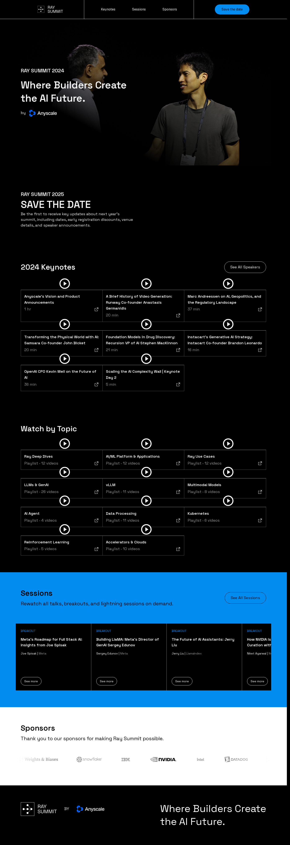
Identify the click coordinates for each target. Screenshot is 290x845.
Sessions (139, 9)
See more (31, 681)
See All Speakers (245, 267)
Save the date (232, 9)
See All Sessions (245, 597)
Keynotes (108, 9)
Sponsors (169, 9)
